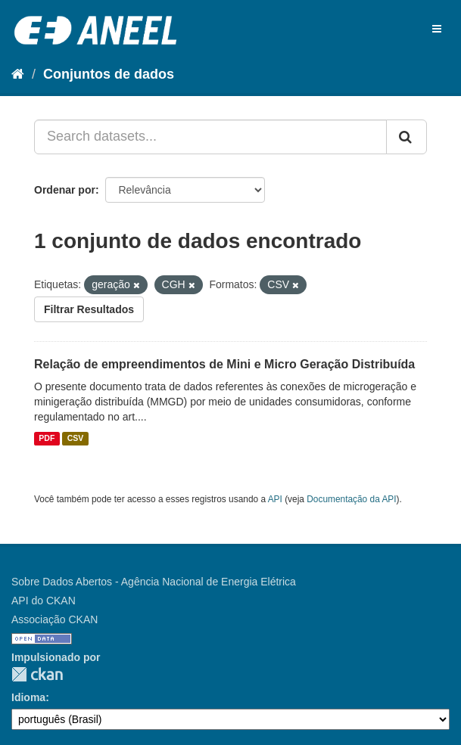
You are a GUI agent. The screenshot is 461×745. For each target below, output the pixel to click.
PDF (47, 438)
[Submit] (406, 137)
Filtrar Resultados (89, 309)
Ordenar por (64, 190)
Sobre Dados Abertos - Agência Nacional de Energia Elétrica (153, 582)
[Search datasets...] (210, 137)
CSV (75, 438)
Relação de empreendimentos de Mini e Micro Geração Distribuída (224, 364)
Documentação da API (351, 499)
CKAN (37, 674)
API (275, 499)
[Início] (17, 74)
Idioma (28, 697)
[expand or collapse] (437, 29)
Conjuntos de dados (108, 74)
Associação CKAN (54, 619)
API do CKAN (43, 600)
